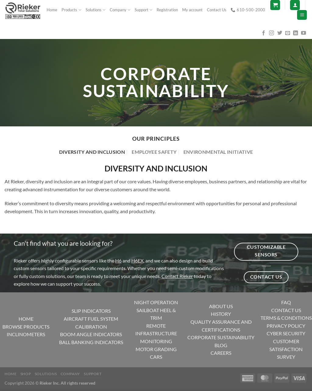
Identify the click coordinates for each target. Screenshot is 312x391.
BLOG (220, 345)
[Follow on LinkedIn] (295, 33)
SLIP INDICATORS (91, 311)
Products (71, 10)
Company (120, 10)
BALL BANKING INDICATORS (91, 342)
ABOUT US (221, 306)
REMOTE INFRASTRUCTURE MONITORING (156, 333)
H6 (118, 260)
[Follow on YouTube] (303, 33)
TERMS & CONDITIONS (286, 318)
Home (52, 9)
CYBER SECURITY (286, 333)
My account (192, 9)
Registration (167, 9)
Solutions (95, 10)
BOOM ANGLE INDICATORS (91, 334)
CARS (156, 357)
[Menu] (302, 15)
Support (143, 10)
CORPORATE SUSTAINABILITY (220, 337)
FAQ (286, 302)
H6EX (137, 260)
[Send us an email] (287, 33)
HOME (26, 319)
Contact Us (216, 9)
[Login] (295, 5)
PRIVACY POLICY (286, 326)
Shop (25, 374)
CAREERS (221, 353)
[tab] (92, 152)
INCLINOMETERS (26, 334)
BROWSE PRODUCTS (25, 326)
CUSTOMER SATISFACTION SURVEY (286, 349)
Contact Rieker (177, 276)
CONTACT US (286, 310)
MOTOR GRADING (156, 349)
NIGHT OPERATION (156, 302)
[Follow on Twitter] (279, 33)
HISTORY (221, 314)
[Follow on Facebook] (263, 33)
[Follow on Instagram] (271, 33)
